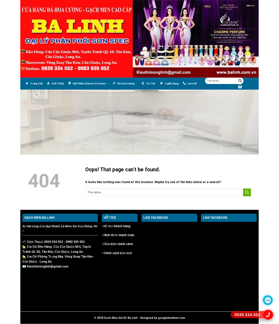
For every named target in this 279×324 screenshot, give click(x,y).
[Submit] (240, 81)
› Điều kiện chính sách (117, 244)
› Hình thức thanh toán (118, 235)
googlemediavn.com (171, 318)
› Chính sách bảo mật (117, 253)
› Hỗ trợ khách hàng (116, 226)
